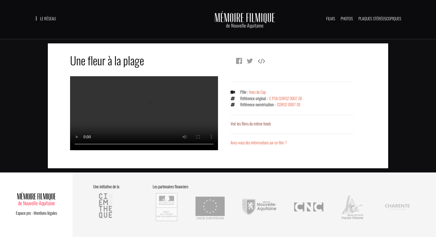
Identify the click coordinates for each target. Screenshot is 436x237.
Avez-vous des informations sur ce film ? (259, 142)
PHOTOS (347, 18)
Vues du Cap (257, 92)
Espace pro (23, 213)
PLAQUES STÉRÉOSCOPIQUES (379, 18)
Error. (144, 113)
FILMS (330, 18)
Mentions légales (45, 213)
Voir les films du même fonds (251, 124)
